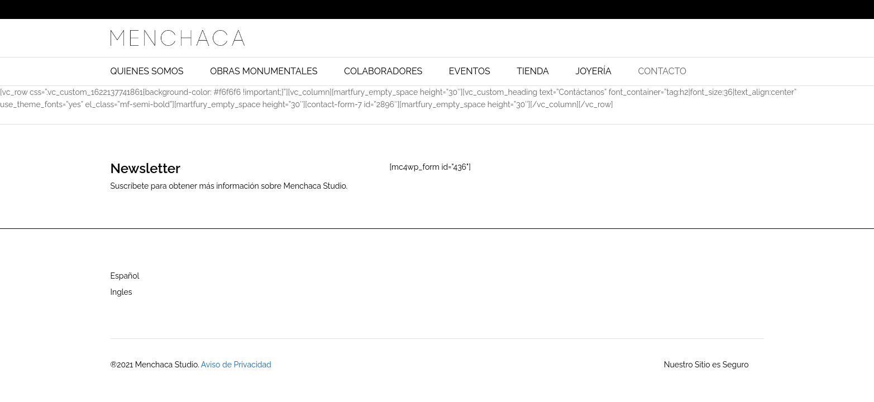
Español (125, 275)
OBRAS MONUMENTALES (263, 71)
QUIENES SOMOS (147, 71)
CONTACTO (662, 71)
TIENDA (533, 71)
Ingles (121, 292)
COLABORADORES (383, 71)
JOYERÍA (594, 71)
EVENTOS (469, 71)
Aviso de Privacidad (236, 364)
